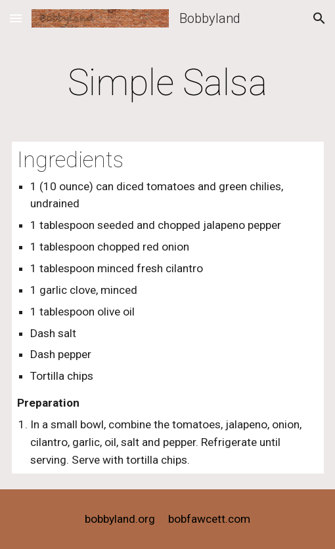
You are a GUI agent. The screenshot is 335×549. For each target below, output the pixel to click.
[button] (16, 18)
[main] (168, 82)
